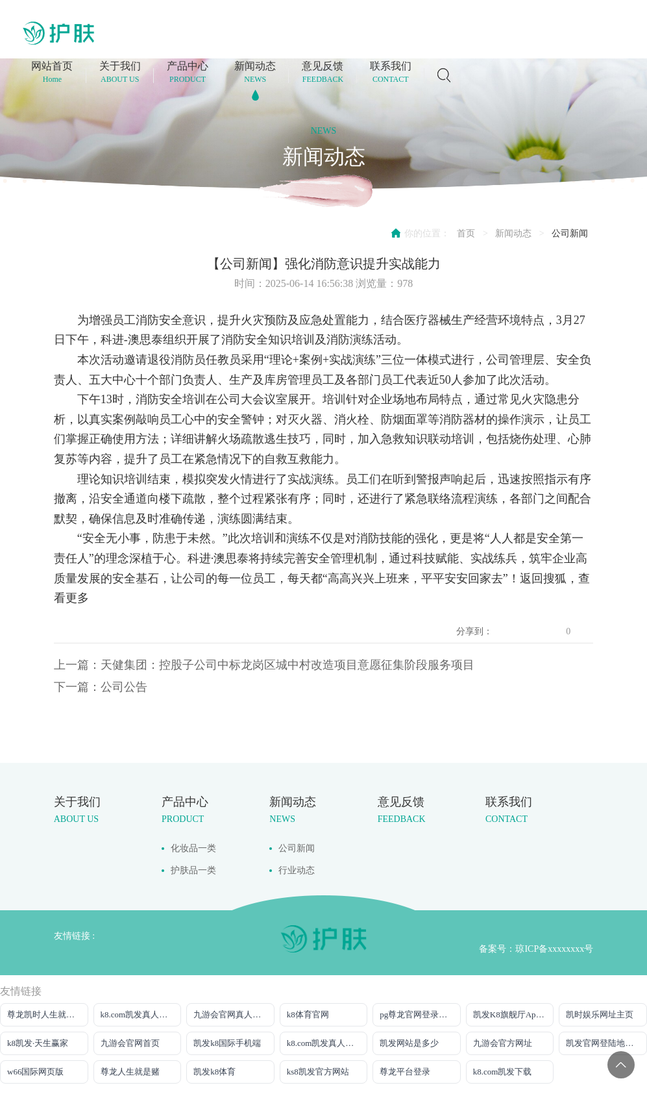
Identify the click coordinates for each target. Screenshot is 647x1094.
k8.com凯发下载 (502, 1071)
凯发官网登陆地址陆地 (606, 1043)
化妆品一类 (193, 848)
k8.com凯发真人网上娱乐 (141, 1014)
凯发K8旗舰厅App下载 (513, 1014)
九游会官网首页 (130, 1043)
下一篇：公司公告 (100, 686)
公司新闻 (570, 233)
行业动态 (296, 870)
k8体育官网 (308, 1014)
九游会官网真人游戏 (231, 1014)
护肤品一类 (193, 870)
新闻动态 (513, 233)
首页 (466, 233)
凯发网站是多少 (409, 1043)
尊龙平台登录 (405, 1071)
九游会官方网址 (502, 1043)
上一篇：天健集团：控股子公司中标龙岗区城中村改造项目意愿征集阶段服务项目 (264, 664)
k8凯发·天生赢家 (37, 1043)
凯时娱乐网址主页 (599, 1014)
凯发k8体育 (214, 1071)
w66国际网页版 (35, 1071)
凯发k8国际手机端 (227, 1043)
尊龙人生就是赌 (130, 1071)
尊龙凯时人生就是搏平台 (47, 1014)
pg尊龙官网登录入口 (418, 1014)
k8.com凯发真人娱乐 (325, 1043)
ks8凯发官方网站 (318, 1071)
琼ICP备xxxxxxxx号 (554, 949)
